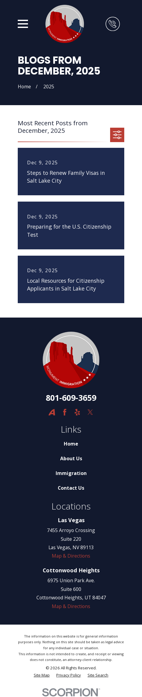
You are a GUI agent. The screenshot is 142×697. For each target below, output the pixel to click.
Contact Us (71, 488)
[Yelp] (77, 412)
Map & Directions (71, 555)
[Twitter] (90, 412)
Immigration (71, 473)
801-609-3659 (71, 397)
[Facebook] (64, 412)
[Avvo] (51, 412)
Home (71, 443)
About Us (71, 458)
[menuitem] (42, 675)
